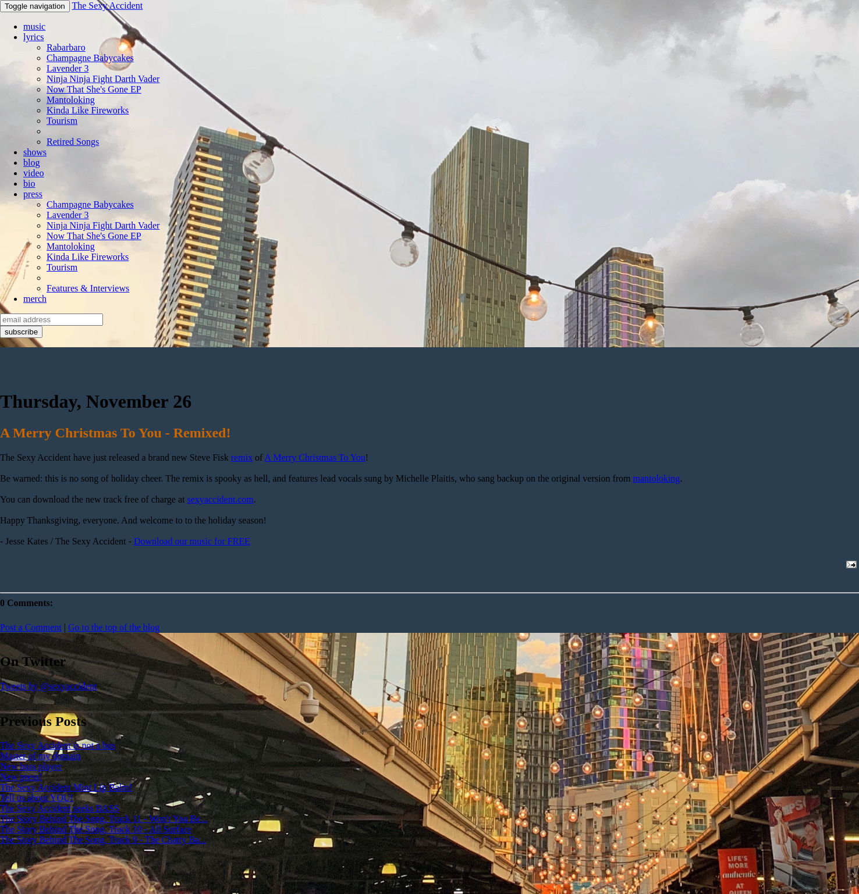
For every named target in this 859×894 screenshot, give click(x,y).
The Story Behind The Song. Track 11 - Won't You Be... (103, 819)
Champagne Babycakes (90, 58)
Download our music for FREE (192, 541)
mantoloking (656, 478)
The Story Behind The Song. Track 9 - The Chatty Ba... (103, 840)
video (33, 173)
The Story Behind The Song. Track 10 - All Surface (95, 829)
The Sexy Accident (107, 5)
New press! (21, 777)
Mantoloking (71, 100)
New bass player (31, 766)
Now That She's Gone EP (94, 89)
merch (35, 299)
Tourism (62, 121)
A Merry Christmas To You (315, 457)
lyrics (33, 37)
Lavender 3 (67, 68)
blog (31, 163)
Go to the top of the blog (113, 627)
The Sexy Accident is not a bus (57, 745)
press (32, 194)
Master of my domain (40, 756)
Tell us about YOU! (36, 798)
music (34, 26)
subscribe (21, 331)
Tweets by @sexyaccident (48, 686)
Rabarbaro (66, 47)
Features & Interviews (88, 288)
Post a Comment (31, 627)
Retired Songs (73, 142)
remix (242, 457)
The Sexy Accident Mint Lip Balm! (66, 787)
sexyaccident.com (220, 499)
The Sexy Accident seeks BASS (59, 808)
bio (29, 183)
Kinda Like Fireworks (88, 110)
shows (35, 152)
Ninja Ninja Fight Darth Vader (103, 79)
